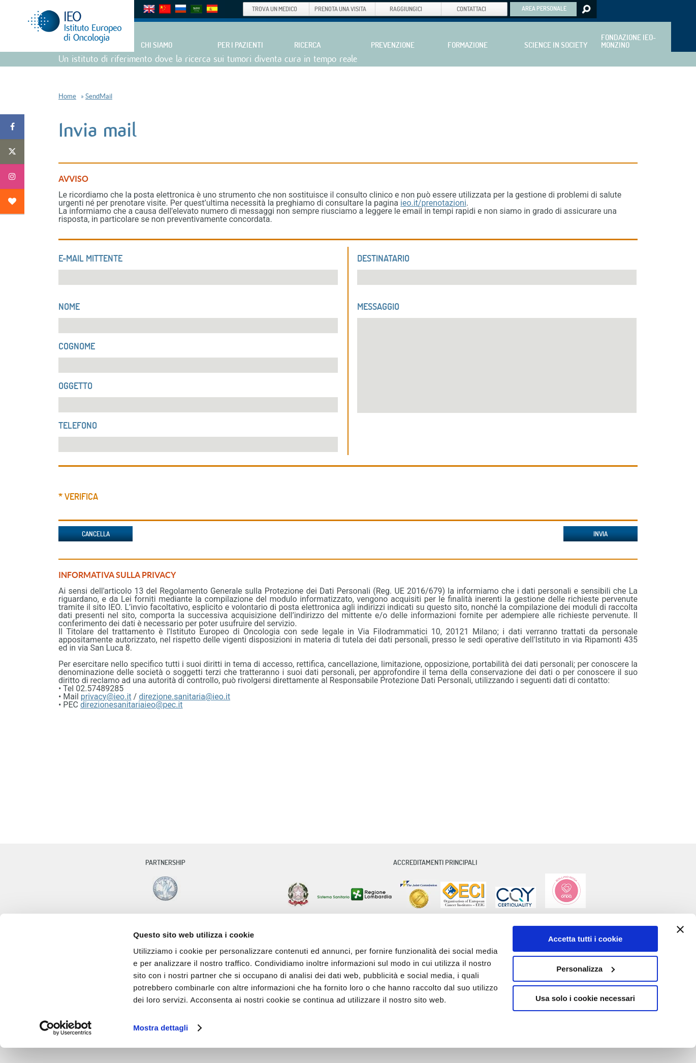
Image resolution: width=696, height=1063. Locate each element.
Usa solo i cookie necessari (585, 1014)
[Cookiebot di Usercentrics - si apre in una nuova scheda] (65, 1043)
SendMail (98, 96)
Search (585, 9)
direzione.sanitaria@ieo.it (184, 696)
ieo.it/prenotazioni (433, 203)
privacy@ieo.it (106, 696)
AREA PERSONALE (544, 8)
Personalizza (585, 984)
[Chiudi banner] (680, 945)
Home (67, 96)
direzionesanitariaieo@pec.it (131, 705)
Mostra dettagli (160, 1043)
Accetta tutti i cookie (585, 954)
